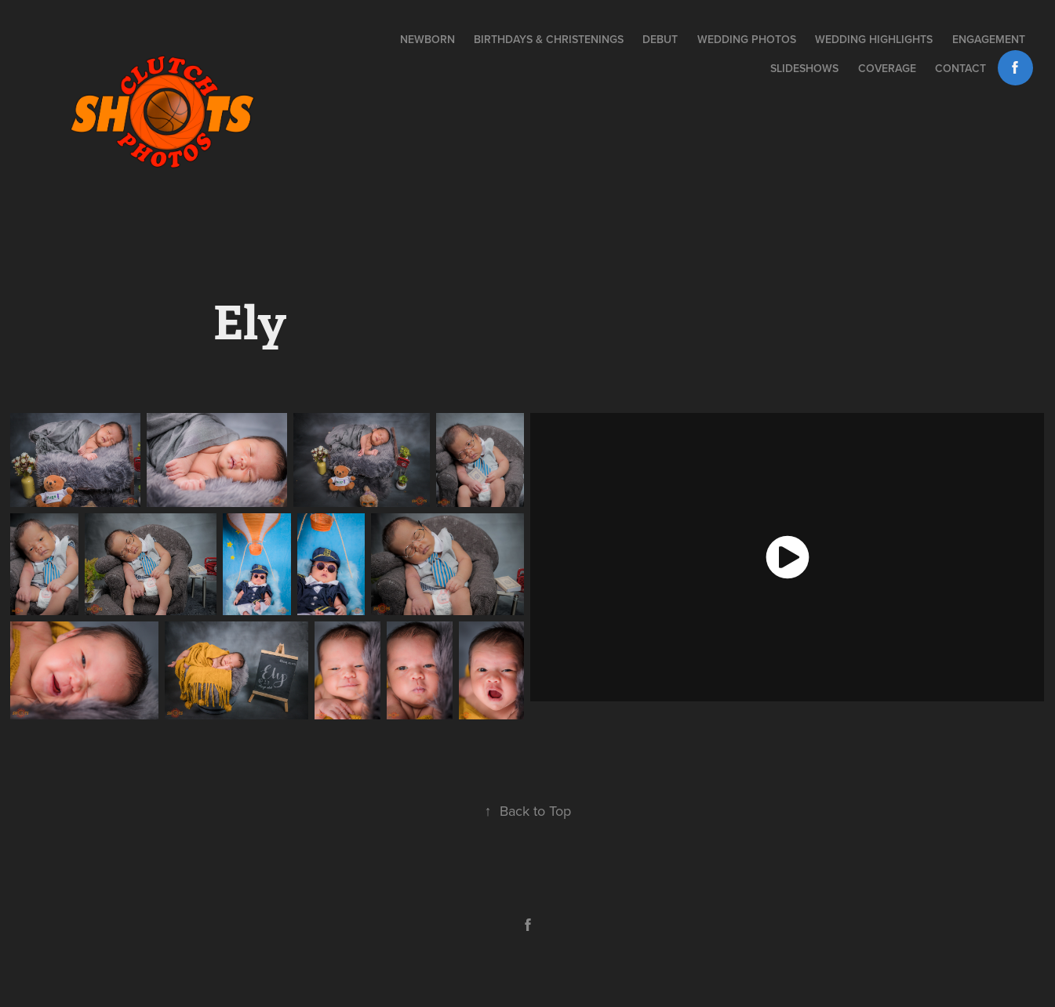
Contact (960, 68)
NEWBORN (427, 39)
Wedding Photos (746, 39)
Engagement (988, 39)
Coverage (887, 68)
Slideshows (804, 68)
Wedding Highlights (874, 39)
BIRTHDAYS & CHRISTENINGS (549, 39)
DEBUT (660, 39)
